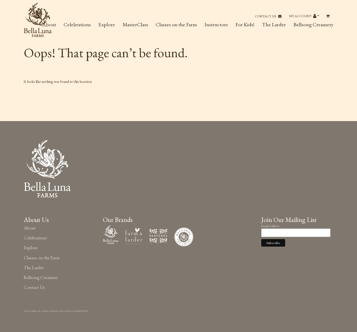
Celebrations (77, 24)
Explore (106, 24)
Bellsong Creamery (313, 24)
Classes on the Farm (176, 24)
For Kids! (244, 24)
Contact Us (268, 16)
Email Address (271, 225)
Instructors (216, 24)
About (30, 228)
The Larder (274, 24)
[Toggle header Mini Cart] (328, 16)
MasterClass (135, 24)
